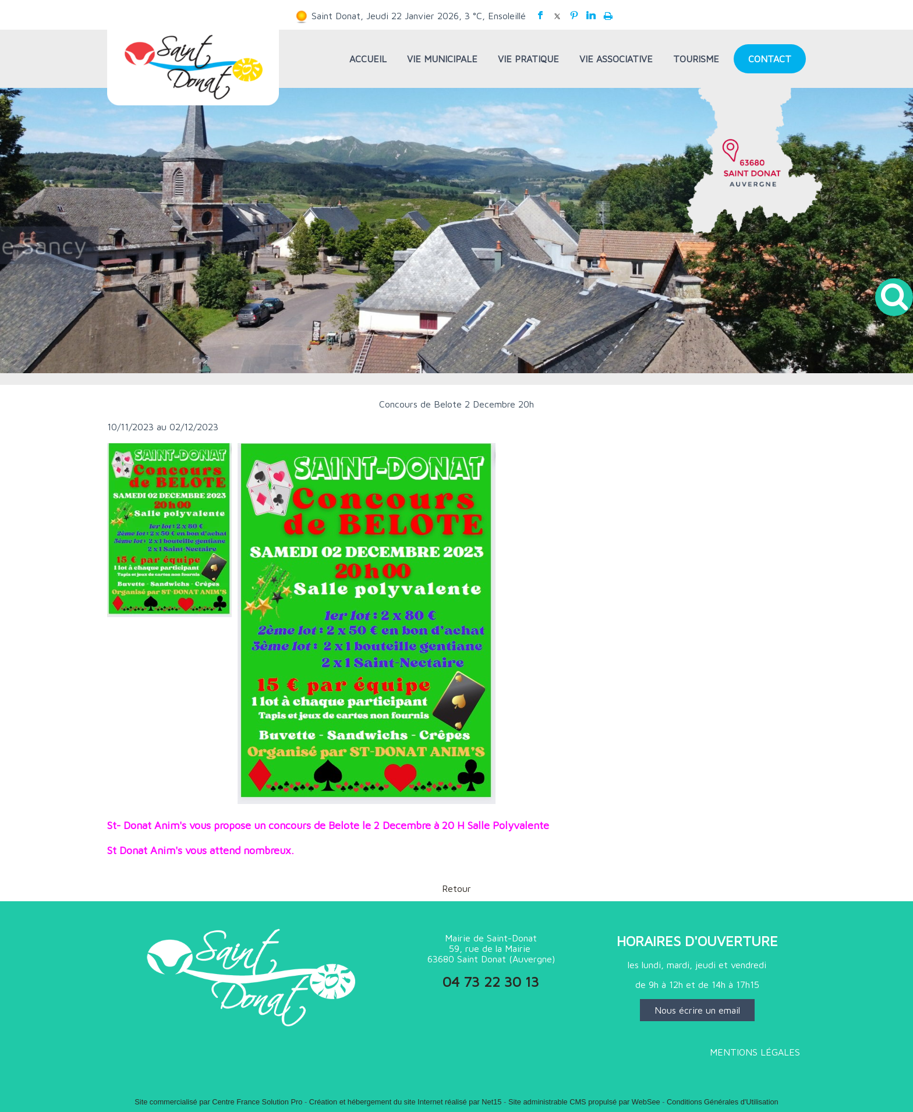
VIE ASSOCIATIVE (616, 59)
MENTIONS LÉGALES (755, 1052)
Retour (456, 888)
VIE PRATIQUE (528, 59)
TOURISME (696, 59)
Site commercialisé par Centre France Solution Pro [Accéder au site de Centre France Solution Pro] (218, 1101)
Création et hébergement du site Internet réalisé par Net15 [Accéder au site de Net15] (405, 1101)
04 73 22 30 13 (491, 981)
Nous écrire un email (697, 1010)
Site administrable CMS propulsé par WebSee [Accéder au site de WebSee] (584, 1101)
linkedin (591, 15)
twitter (557, 15)
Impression (608, 13)
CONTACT (769, 59)
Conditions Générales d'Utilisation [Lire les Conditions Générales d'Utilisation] (722, 1101)
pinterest (574, 15)
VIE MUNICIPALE (442, 59)
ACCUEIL (368, 59)
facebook (540, 15)
